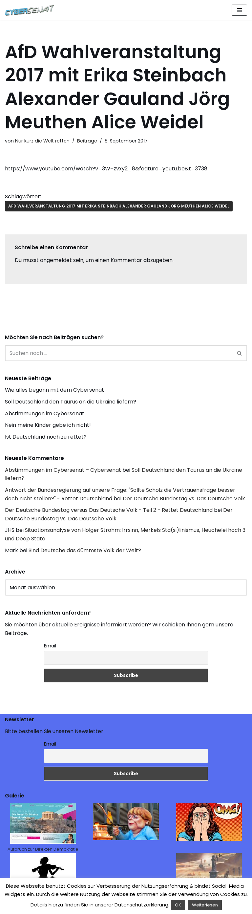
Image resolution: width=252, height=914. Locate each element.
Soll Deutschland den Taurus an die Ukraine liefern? (70, 401)
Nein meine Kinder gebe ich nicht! (48, 425)
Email (50, 645)
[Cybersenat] (31, 10)
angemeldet (56, 260)
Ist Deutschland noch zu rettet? (46, 437)
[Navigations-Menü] (239, 10)
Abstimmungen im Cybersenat (44, 413)
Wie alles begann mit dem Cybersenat (54, 390)
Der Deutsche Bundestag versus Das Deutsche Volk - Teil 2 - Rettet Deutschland (109, 510)
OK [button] (178, 905)
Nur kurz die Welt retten (42, 141)
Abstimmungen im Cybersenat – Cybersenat (63, 470)
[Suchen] (118, 353)
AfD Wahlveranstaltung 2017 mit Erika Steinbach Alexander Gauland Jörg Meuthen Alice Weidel (118, 206)
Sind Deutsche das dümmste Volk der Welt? (85, 550)
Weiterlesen (205, 905)
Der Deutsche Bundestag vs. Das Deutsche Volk (184, 498)
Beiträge (87, 141)
